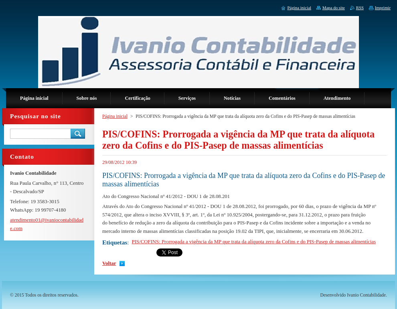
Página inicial (115, 116)
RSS (360, 7)
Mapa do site (333, 7)
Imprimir (383, 7)
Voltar (109, 263)
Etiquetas (114, 242)
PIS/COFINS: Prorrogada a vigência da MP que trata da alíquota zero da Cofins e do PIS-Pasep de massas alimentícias (254, 241)
